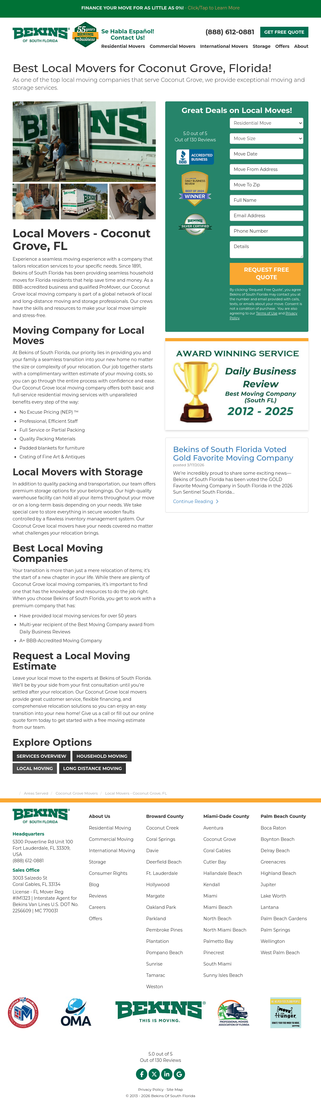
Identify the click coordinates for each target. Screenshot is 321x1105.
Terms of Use (267, 313)
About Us (99, 816)
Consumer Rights (108, 873)
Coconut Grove (219, 839)
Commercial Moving (111, 839)
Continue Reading (195, 501)
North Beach (217, 918)
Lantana (270, 907)
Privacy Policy (151, 1089)
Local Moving (35, 768)
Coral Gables (217, 850)
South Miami (217, 964)
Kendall (211, 884)
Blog (94, 884)
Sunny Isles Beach (223, 975)
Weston (154, 986)
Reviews (98, 896)
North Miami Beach (224, 930)
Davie (152, 850)
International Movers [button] (224, 46)
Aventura (213, 828)
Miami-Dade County (226, 816)
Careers (97, 907)
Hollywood (157, 884)
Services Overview (41, 756)
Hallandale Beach (222, 873)
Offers (95, 918)
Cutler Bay (214, 862)
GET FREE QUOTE (284, 32)
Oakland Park (161, 907)
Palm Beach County (283, 816)
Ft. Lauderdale (162, 873)
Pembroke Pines (164, 930)
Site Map (174, 1089)
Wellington (273, 941)
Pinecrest (213, 952)
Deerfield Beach (164, 862)
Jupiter (268, 884)
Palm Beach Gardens (284, 918)
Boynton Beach (278, 839)
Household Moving (101, 756)
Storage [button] (262, 46)
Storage (97, 862)
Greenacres (273, 862)
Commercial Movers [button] (172, 46)
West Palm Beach (280, 952)
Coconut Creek (162, 828)
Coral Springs (160, 839)
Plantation (157, 941)
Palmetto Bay (218, 941)
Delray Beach (275, 850)
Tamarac (155, 975)
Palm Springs (275, 930)
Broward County (164, 816)
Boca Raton (273, 828)
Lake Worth (273, 896)
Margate (155, 896)
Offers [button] (282, 46)
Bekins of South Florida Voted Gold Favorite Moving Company (233, 453)
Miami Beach (217, 907)
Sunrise (154, 964)
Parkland (156, 918)
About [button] (301, 46)
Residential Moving (110, 828)
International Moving (112, 850)
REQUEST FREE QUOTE (266, 273)
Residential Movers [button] (123, 46)
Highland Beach (278, 873)
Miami (210, 896)
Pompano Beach (164, 952)
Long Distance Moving (92, 768)
